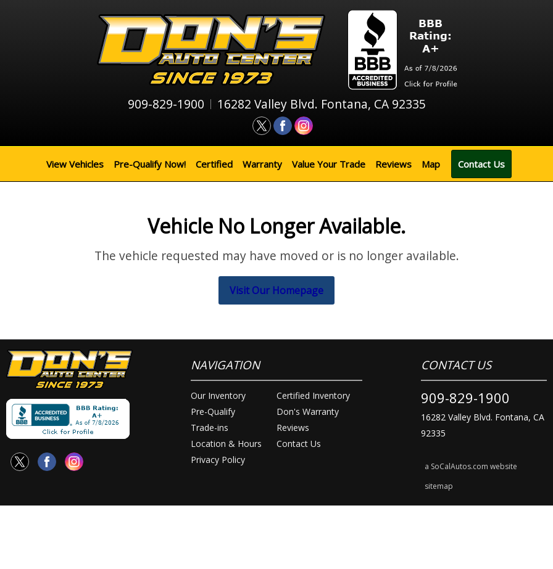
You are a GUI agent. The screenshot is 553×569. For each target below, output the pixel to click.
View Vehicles (75, 164)
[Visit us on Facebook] (282, 126)
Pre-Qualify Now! (150, 164)
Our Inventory (218, 395)
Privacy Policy (218, 459)
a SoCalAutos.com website (471, 466)
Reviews (393, 164)
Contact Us (481, 164)
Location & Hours (226, 443)
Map (431, 164)
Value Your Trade (328, 164)
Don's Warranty (307, 411)
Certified (214, 164)
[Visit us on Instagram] (303, 126)
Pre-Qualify (213, 411)
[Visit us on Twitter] (261, 126)
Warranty (262, 164)
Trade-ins (209, 427)
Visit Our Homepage (276, 290)
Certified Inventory (313, 395)
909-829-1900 (465, 397)
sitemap (439, 486)
